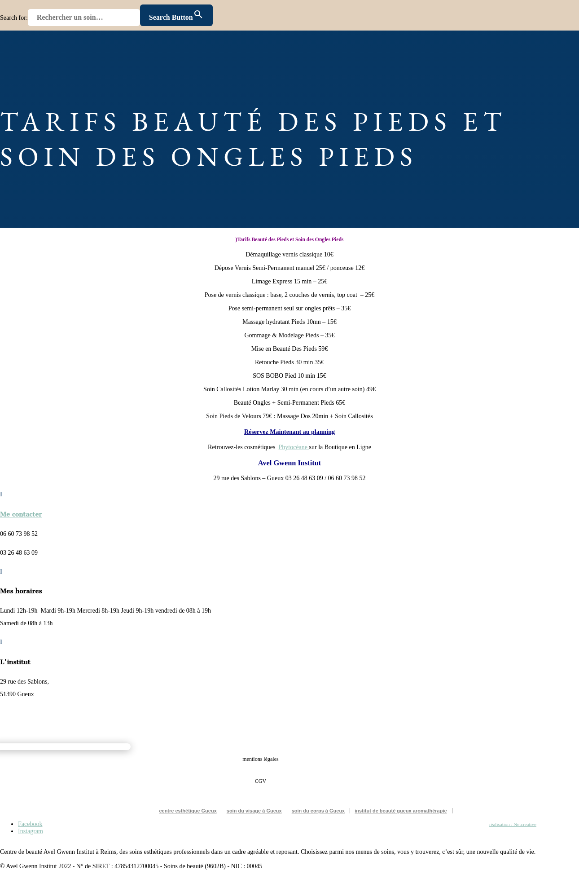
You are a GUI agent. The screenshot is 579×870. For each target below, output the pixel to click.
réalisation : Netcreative (512, 824)
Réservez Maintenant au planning (289, 431)
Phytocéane (294, 447)
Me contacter (21, 514)
